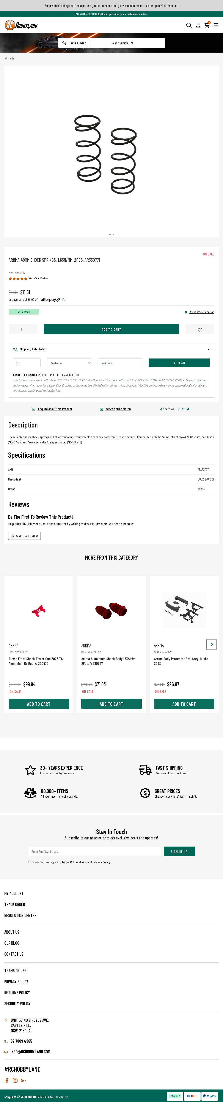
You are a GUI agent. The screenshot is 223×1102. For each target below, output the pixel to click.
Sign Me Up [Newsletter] (179, 851)
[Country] (69, 362)
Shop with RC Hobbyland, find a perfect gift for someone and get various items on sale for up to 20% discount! (111, 5)
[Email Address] (95, 851)
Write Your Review (38, 278)
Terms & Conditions (74, 862)
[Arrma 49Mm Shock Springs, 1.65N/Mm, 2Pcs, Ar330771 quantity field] (23, 329)
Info (63, 299)
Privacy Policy (101, 862)
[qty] (27, 362)
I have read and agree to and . (69, 862)
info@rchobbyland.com (27, 1051)
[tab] (110, 234)
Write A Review (24, 536)
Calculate (179, 363)
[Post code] (120, 362)
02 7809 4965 (18, 1041)
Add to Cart (111, 329)
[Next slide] (211, 644)
